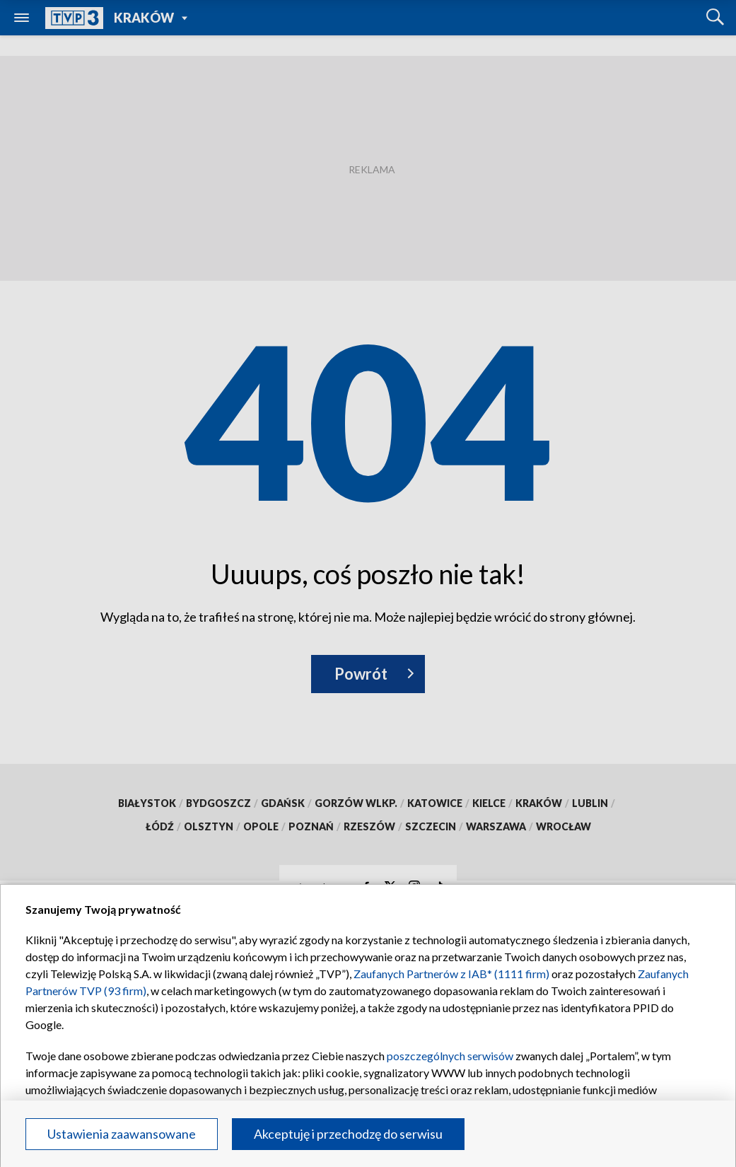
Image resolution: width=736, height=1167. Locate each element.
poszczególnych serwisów (450, 1055)
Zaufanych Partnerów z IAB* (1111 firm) (451, 973)
